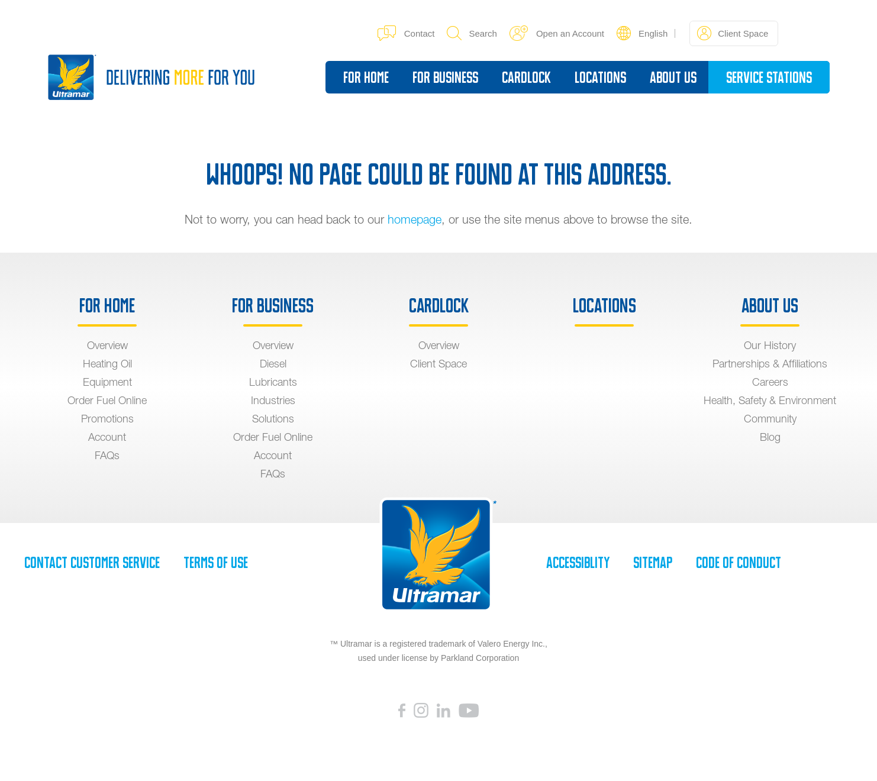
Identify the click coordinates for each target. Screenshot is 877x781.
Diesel (273, 363)
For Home (366, 77)
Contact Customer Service (92, 563)
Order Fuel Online (107, 400)
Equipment (107, 382)
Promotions (107, 418)
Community (770, 418)
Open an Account (557, 33)
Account (107, 437)
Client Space (732, 33)
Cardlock (526, 77)
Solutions (273, 418)
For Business (445, 77)
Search (472, 33)
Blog (770, 437)
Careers (770, 382)
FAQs (107, 455)
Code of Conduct (738, 563)
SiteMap (652, 563)
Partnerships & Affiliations (769, 363)
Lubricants (273, 382)
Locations (600, 77)
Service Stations (769, 77)
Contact (406, 33)
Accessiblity (578, 563)
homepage (414, 219)
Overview (107, 345)
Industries (273, 400)
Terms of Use (215, 563)
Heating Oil (107, 363)
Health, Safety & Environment (770, 400)
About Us (673, 77)
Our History (770, 345)
